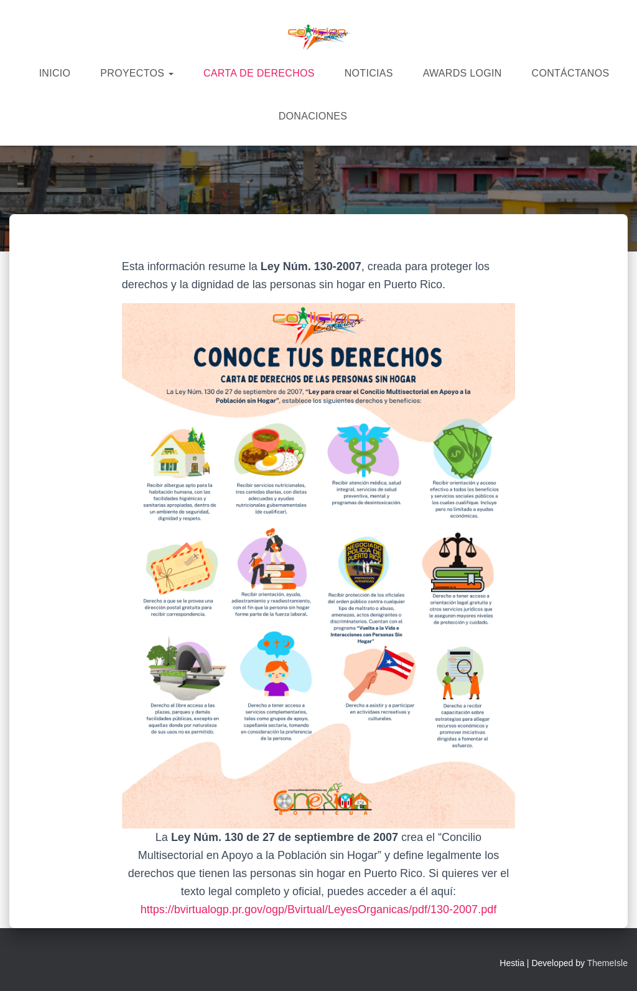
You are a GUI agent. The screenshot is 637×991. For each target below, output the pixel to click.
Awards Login (462, 73)
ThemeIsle (607, 963)
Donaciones (313, 116)
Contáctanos (571, 73)
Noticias (369, 73)
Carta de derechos (259, 73)
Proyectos (137, 73)
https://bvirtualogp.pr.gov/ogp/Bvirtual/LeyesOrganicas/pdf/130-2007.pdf (318, 909)
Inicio (55, 73)
